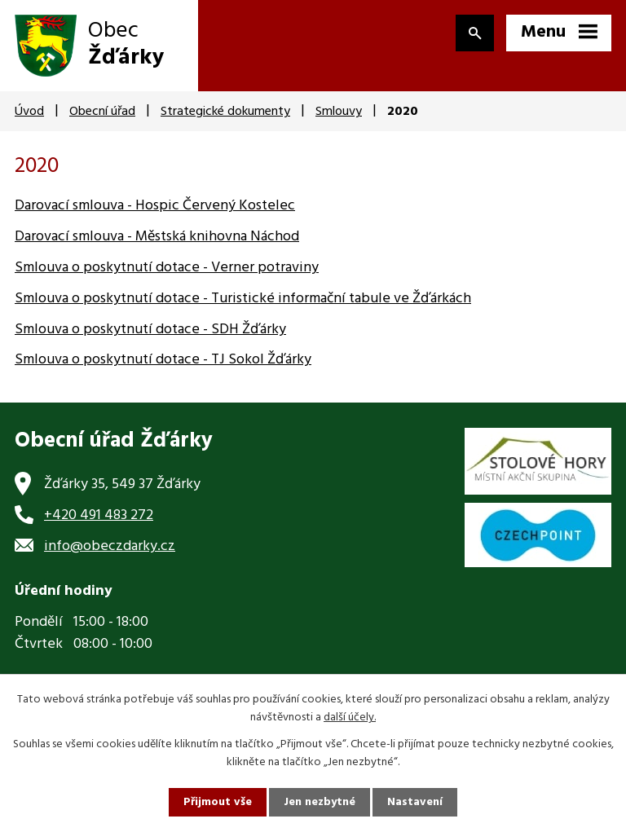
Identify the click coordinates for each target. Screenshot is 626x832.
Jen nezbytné (319, 802)
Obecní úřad (102, 111)
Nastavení (415, 802)
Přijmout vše (217, 802)
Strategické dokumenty (225, 111)
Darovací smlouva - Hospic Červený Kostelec (155, 206)
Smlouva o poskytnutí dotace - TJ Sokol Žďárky (163, 360)
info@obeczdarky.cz (109, 546)
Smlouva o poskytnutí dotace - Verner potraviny (167, 268)
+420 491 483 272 (98, 515)
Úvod (29, 111)
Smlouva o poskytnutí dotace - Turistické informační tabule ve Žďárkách (243, 298)
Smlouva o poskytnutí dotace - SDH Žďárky (150, 329)
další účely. (350, 717)
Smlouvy (338, 111)
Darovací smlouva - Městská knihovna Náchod (157, 237)
